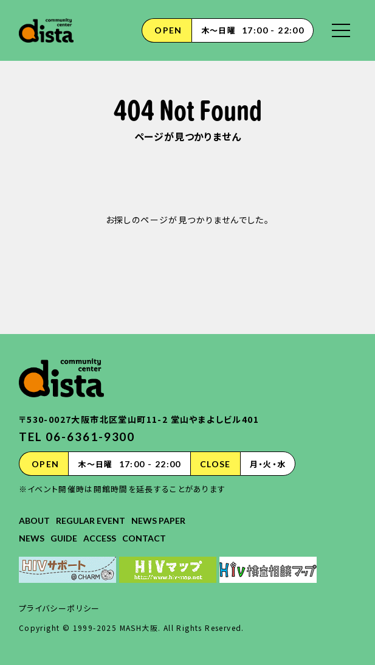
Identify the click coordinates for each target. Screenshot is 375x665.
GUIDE (63, 538)
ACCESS (99, 538)
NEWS (31, 538)
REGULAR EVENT (90, 520)
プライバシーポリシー (59, 608)
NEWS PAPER (158, 520)
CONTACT (144, 538)
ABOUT (34, 520)
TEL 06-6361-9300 (77, 437)
